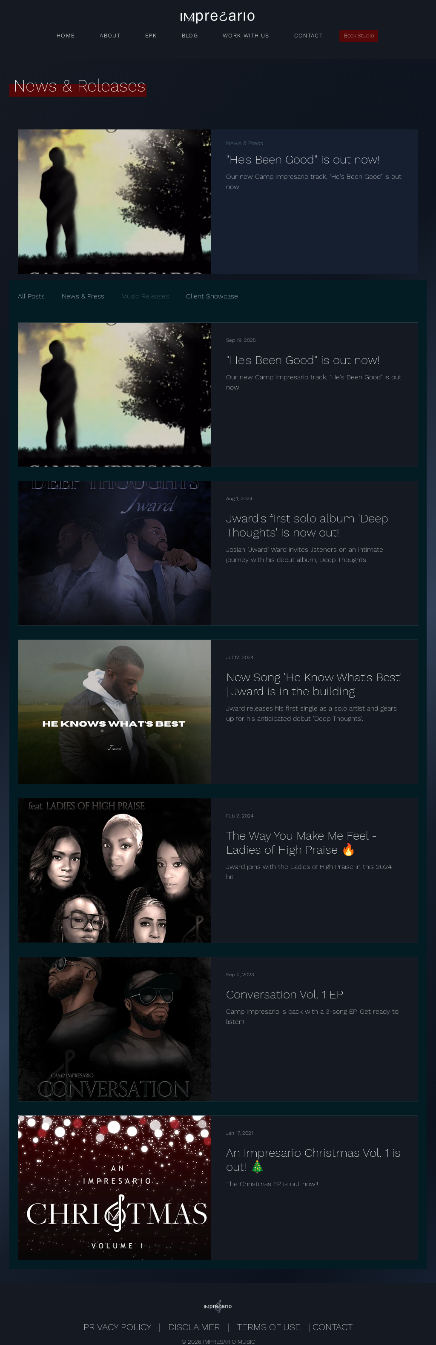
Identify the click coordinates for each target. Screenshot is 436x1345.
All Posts (31, 296)
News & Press (244, 143)
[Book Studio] (358, 36)
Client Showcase (212, 296)
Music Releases (145, 296)
